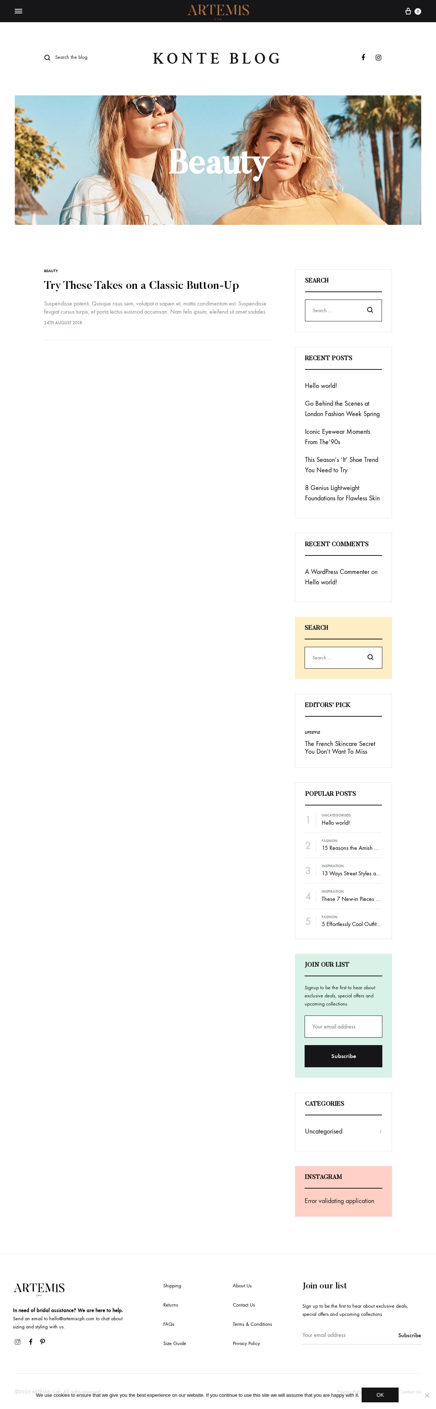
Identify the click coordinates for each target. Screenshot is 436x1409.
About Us (242, 1286)
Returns (170, 1305)
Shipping (172, 1286)
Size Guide (174, 1343)
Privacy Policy (246, 1343)
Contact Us (244, 1305)
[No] (426, 1396)
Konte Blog (218, 58)
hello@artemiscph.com (71, 1318)
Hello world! (321, 386)
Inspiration (333, 866)
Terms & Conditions (252, 1324)
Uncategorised (336, 815)
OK (381, 1396)
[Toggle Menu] (18, 11)
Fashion (330, 841)
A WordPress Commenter (337, 572)
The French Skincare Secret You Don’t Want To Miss (340, 748)
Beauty (51, 270)
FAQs (168, 1324)
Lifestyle (312, 732)
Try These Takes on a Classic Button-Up (141, 286)
